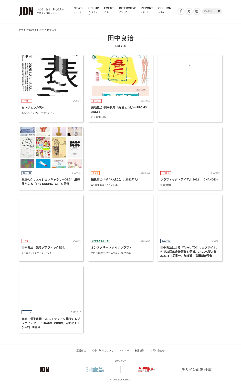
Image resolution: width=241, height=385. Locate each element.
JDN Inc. (127, 380)
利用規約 (139, 350)
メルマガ (124, 350)
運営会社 (81, 350)
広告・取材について (102, 350)
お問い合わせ (157, 350)
